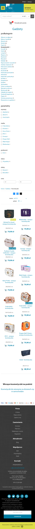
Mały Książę (6, 141)
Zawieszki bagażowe (7, 94)
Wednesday (6, 144)
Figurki (3, 45)
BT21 (4, 134)
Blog (17, 442)
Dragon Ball (6, 139)
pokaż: (15, 201)
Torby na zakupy (6, 86)
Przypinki (4, 80)
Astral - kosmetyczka (25, 360)
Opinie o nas (17, 417)
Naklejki (4, 61)
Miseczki (3, 59)
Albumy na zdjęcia (6, 37)
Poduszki (4, 74)
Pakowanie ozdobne (7, 67)
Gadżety (17, 29)
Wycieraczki (5, 90)
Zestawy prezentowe (7, 98)
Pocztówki (4, 70)
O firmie (17, 412)
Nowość (5, 170)
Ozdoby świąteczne (7, 65)
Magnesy (4, 55)
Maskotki (4, 57)
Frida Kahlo (6, 126)
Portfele (4, 78)
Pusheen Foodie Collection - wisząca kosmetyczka (9, 252)
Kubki (3, 51)
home (2, 189)
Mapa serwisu (17, 415)
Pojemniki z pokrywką (7, 76)
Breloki (4, 43)
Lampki (3, 53)
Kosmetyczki (5, 47)
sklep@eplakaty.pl (17, 464)
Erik (4, 153)
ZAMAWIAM (17, 516)
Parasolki (4, 68)
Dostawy (17, 426)
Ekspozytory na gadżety (8, 100)
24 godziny (6, 161)
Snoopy (5, 136)
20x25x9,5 (6, 112)
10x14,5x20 (6, 117)
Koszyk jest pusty (17, 23)
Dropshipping (17, 453)
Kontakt (17, 461)
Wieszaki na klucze (6, 88)
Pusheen (5, 128)
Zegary (3, 96)
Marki (17, 456)
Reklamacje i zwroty (17, 431)
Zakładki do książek (7, 92)
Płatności (17, 429)
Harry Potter (6, 131)
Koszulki (4, 49)
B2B (17, 451)
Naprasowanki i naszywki (8, 63)
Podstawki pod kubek (7, 72)
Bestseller (6, 172)
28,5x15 (5, 115)
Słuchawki (4, 84)
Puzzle (3, 82)
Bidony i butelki (6, 39)
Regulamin (18, 434)
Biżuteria (4, 41)
